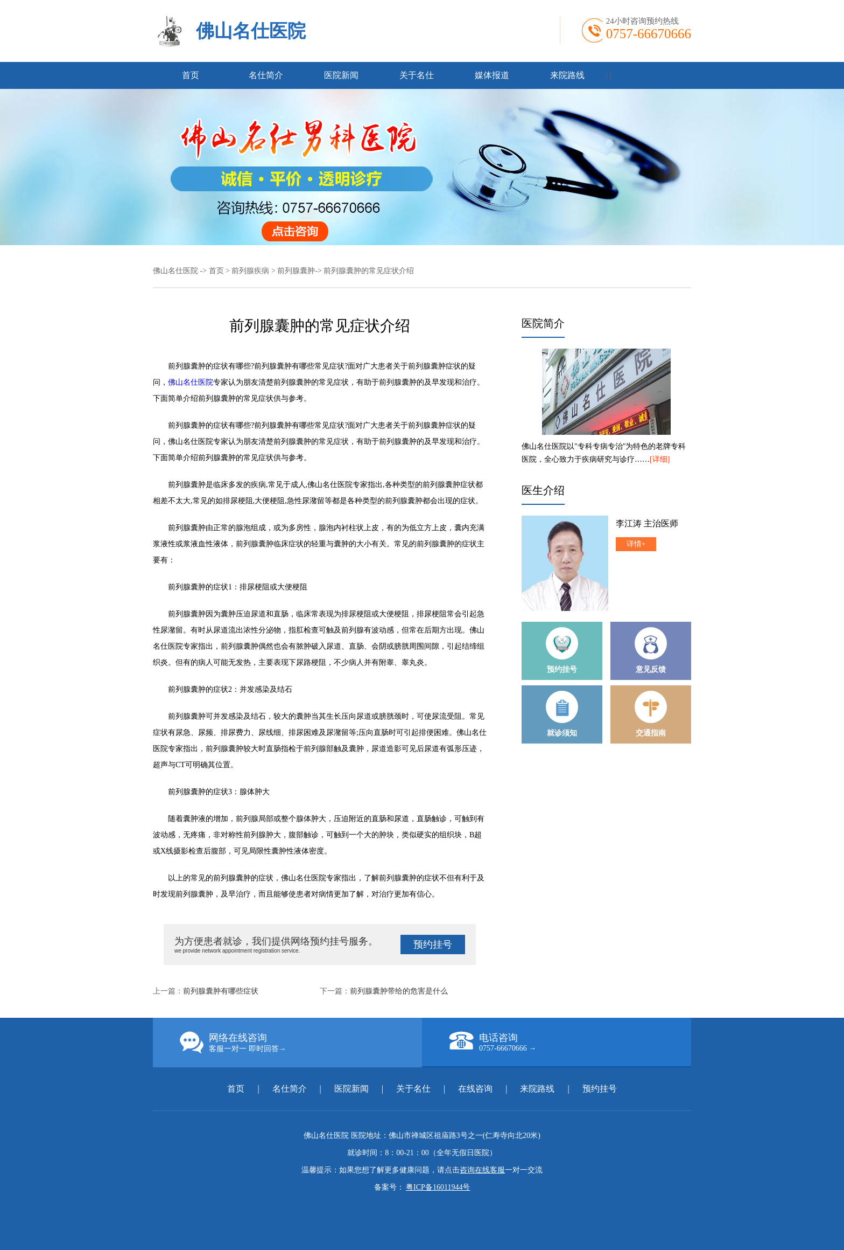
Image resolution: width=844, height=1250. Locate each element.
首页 (190, 75)
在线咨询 (475, 1088)
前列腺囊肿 (296, 271)
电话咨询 (570, 1042)
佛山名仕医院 (251, 31)
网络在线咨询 (301, 1042)
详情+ (636, 544)
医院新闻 (341, 75)
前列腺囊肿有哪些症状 (220, 991)
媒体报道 (492, 75)
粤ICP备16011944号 (438, 1187)
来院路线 (567, 75)
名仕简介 (266, 75)
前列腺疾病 (250, 271)
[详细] (660, 459)
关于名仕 (416, 75)
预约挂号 (432, 944)
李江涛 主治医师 (647, 523)
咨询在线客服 (482, 1170)
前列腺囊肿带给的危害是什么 (399, 991)
